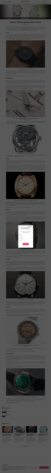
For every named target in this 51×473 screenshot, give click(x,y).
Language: (21, 238)
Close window (30, 226)
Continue (25, 244)
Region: (20, 234)
